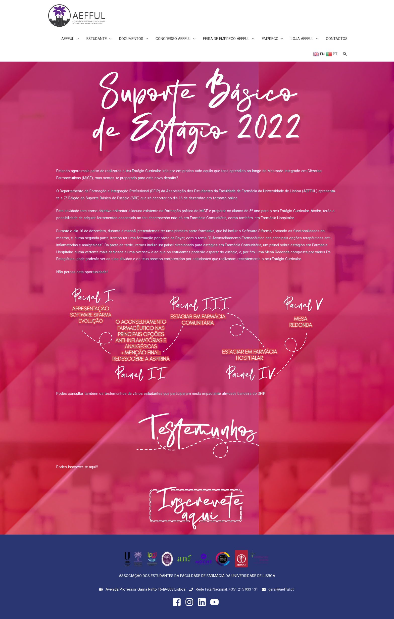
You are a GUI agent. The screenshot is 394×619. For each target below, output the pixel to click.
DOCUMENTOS (131, 38)
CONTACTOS (337, 38)
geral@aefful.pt (281, 589)
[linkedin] (203, 602)
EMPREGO (270, 38)
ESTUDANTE (96, 38)
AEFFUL (67, 38)
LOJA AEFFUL (302, 38)
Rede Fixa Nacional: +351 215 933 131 (227, 589)
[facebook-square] (178, 602)
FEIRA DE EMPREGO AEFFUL (226, 38)
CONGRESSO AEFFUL (173, 38)
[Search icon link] (345, 54)
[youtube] (216, 602)
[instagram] (190, 602)
